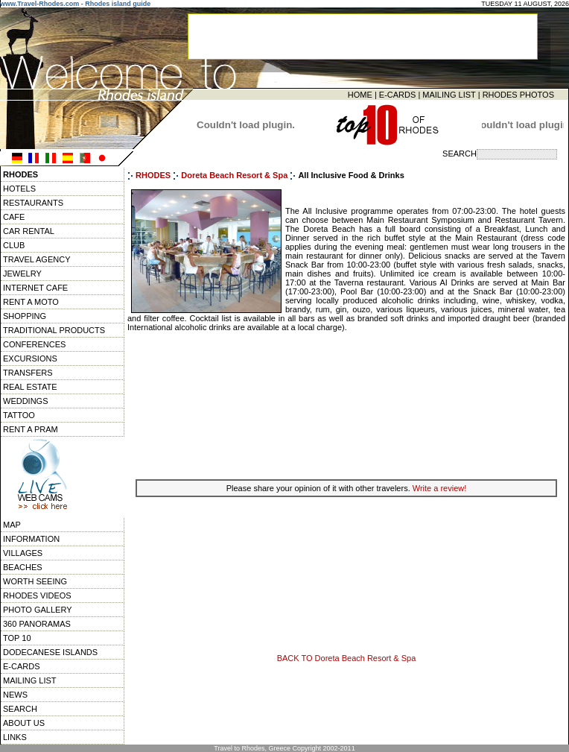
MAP (12, 524)
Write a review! (440, 488)
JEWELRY (22, 273)
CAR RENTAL (28, 231)
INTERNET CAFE (35, 287)
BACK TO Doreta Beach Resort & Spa (346, 658)
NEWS (15, 694)
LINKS (15, 737)
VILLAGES (22, 553)
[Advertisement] (346, 404)
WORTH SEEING (35, 581)
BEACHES (22, 567)
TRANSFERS (28, 372)
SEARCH (20, 708)
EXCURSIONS (30, 358)
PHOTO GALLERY (37, 609)
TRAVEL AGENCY (36, 259)
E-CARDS (397, 94)
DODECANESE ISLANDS (50, 652)
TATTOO (19, 415)
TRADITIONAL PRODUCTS (54, 330)
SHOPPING (24, 316)
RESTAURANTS (33, 202)
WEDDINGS (25, 400)
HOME (360, 94)
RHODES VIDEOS (37, 595)
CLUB (14, 245)
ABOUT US (24, 722)
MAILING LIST (448, 94)
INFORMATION (31, 538)
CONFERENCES (34, 344)
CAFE (14, 216)
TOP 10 (17, 637)
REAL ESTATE (30, 386)
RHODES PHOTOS (518, 94)
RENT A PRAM (30, 429)
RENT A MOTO (31, 301)
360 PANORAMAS (37, 623)
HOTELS (19, 188)
